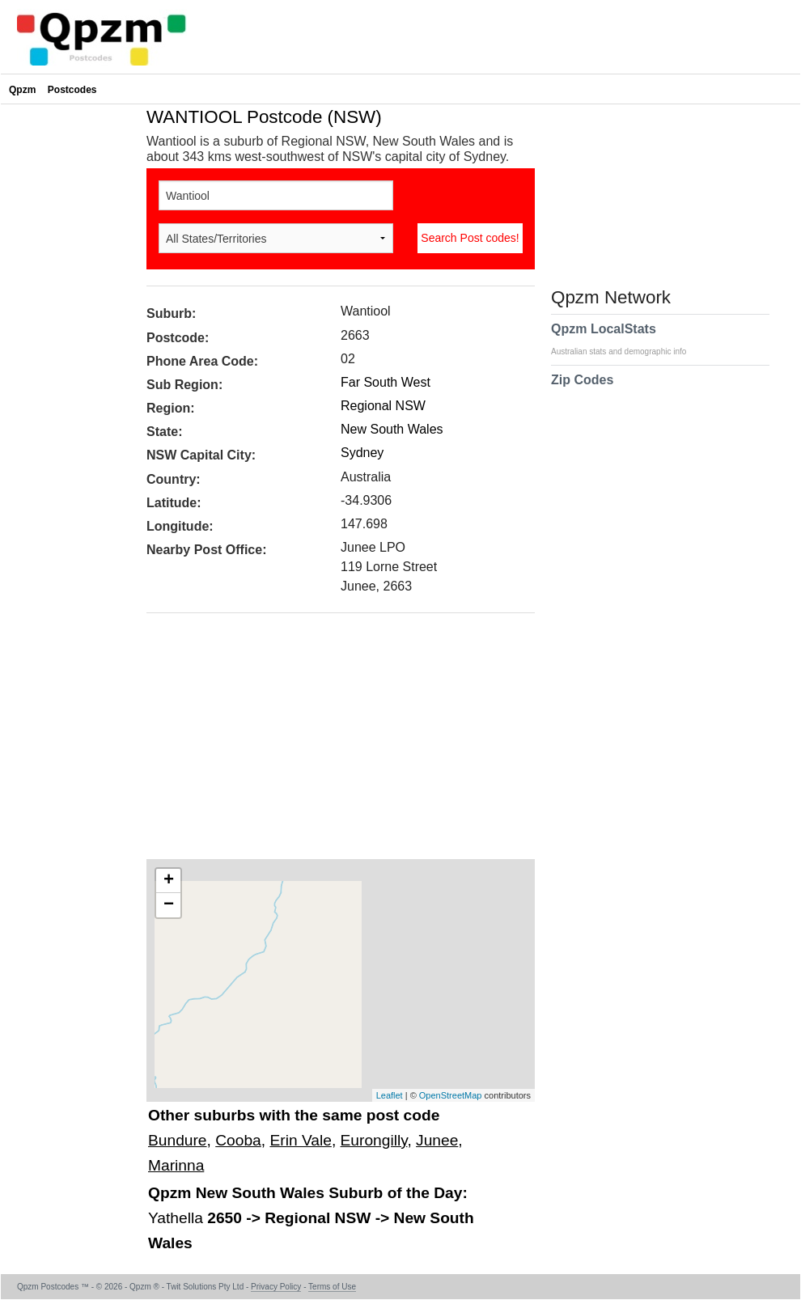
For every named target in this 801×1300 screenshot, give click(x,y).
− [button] (168, 905)
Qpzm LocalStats (626, 339)
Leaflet (389, 1095)
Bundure (177, 1140)
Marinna (176, 1165)
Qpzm (22, 89)
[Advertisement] (332, 742)
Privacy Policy (276, 1286)
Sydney (362, 452)
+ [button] (168, 881)
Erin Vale (300, 1140)
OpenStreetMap (450, 1095)
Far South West (385, 382)
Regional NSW (383, 406)
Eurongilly (374, 1140)
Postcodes (72, 89)
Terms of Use (332, 1286)
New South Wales (392, 429)
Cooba (238, 1140)
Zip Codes (582, 390)
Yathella (177, 1217)
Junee (437, 1140)
